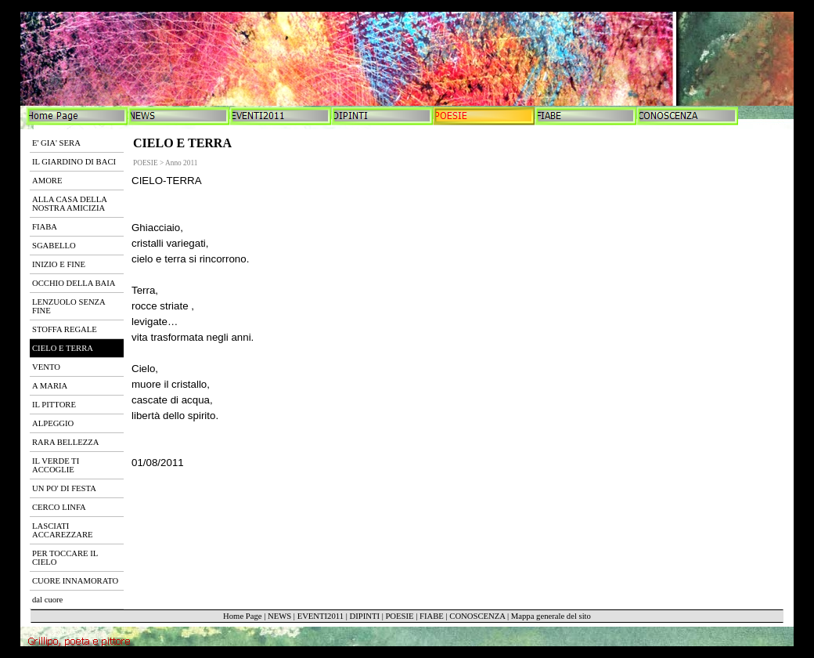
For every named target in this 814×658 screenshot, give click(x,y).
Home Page (242, 616)
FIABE (432, 616)
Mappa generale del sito (551, 616)
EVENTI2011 (320, 616)
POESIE (399, 616)
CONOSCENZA (477, 616)
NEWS (279, 616)
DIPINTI (364, 616)
